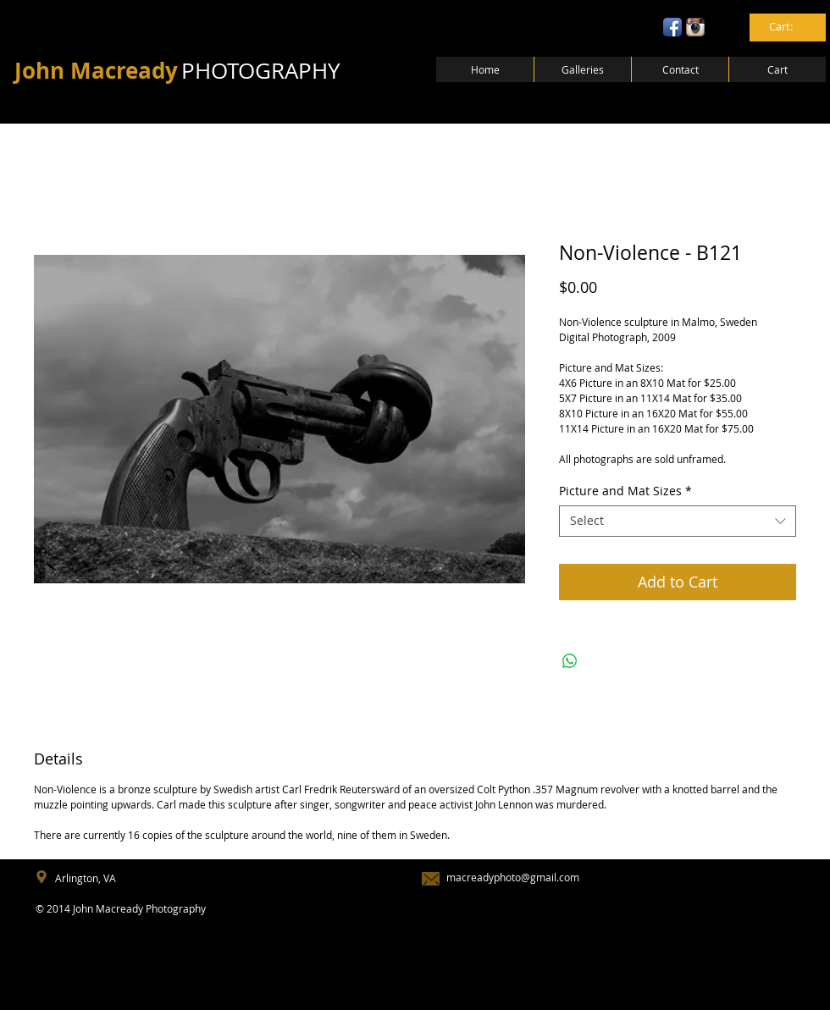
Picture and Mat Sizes (625, 491)
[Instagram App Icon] (695, 27)
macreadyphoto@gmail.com (512, 877)
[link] (789, 26)
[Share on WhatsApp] (570, 661)
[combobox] (677, 520)
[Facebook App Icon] (672, 27)
